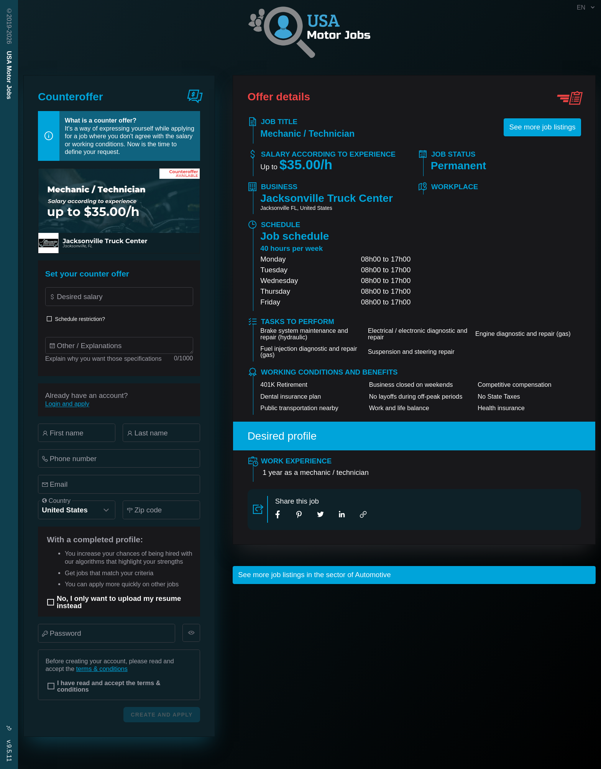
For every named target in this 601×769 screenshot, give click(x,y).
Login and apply (67, 403)
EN (586, 7)
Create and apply (161, 715)
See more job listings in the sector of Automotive (314, 575)
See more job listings (542, 127)
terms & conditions (102, 668)
